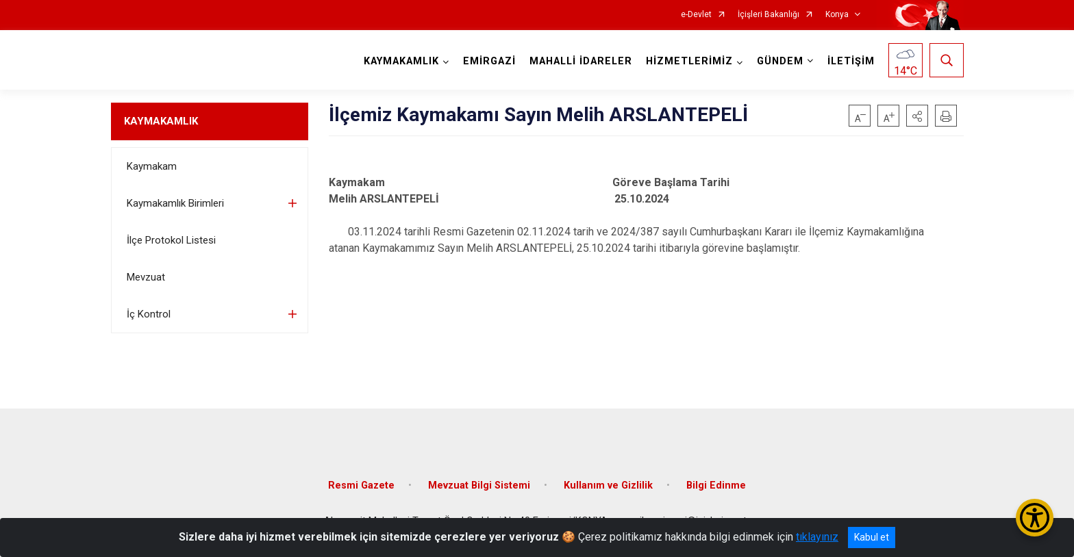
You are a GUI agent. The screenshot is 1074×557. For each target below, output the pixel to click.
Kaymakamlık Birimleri (175, 203)
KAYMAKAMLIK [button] (401, 61)
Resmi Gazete (361, 485)
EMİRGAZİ (489, 61)
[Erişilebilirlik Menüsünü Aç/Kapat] (1034, 517)
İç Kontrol (149, 314)
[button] (917, 116)
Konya (837, 14)
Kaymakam (152, 166)
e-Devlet (696, 14)
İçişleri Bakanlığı (768, 14)
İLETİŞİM (851, 61)
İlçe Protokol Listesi (171, 240)
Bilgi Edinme (716, 485)
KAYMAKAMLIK (161, 121)
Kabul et (871, 537)
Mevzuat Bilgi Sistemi (479, 485)
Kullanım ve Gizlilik (608, 485)
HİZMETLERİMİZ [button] (689, 61)
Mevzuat (146, 277)
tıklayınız (817, 536)
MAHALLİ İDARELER (580, 61)
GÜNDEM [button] (780, 61)
